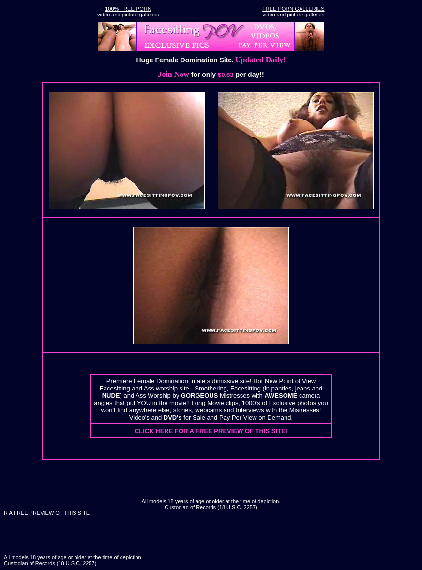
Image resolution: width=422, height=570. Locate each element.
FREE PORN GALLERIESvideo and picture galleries (293, 11)
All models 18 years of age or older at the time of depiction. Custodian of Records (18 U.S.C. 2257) (211, 504)
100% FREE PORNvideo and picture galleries (128, 11)
